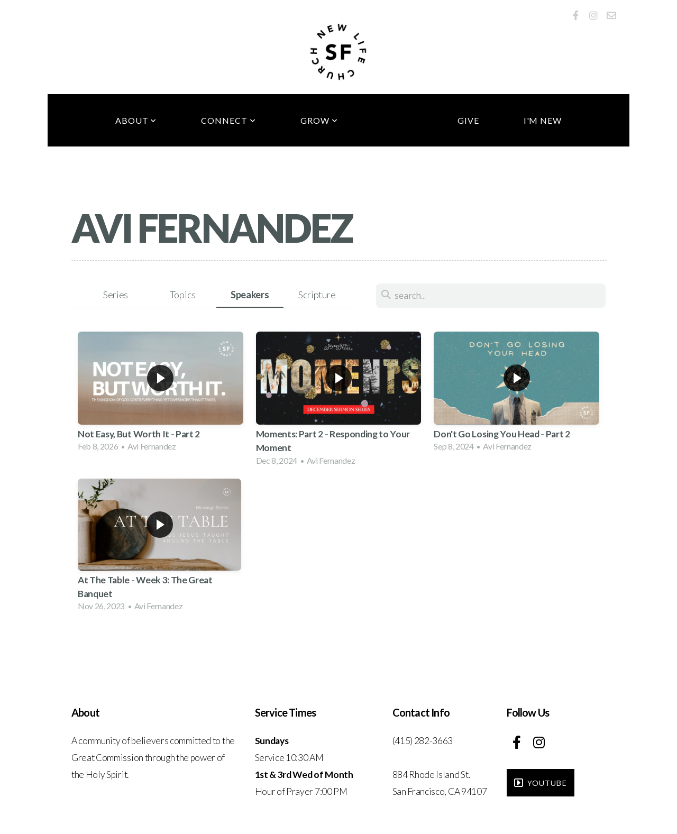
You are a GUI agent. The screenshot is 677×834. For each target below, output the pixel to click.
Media (397, 120)
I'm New (543, 120)
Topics (183, 294)
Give (468, 120)
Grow (319, 120)
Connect (228, 120)
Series (115, 294)
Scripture (316, 294)
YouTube (539, 782)
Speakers (250, 294)
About (136, 120)
